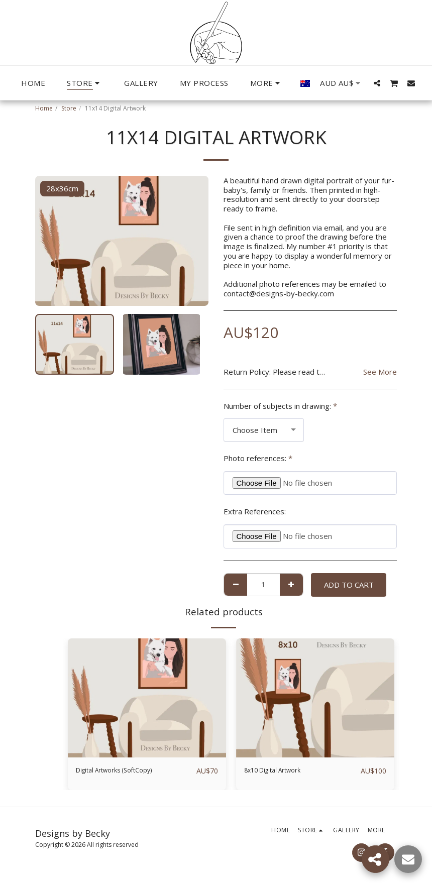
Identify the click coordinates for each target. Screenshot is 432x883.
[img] (147, 697)
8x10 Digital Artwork (279, 771)
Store (68, 108)
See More (380, 372)
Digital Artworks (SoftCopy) (123, 771)
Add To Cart (349, 585)
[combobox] (264, 430)
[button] (377, 83)
